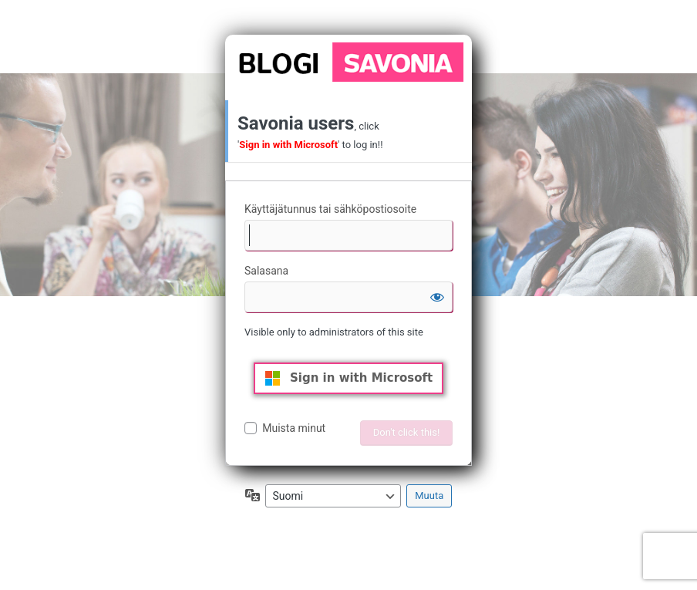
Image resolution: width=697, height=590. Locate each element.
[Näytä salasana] (437, 297)
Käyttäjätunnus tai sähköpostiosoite (330, 209)
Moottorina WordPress (348, 62)
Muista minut (293, 428)
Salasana (266, 271)
